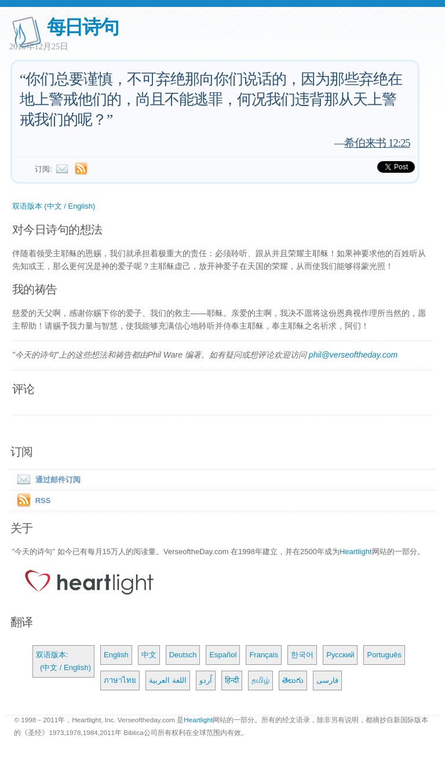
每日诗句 (82, 27)
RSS (43, 500)
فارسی (327, 680)
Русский (340, 654)
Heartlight (356, 551)
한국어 (302, 654)
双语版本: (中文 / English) (63, 661)
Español (222, 654)
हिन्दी (232, 680)
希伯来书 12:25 (377, 143)
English (116, 654)
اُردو (205, 680)
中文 (148, 654)
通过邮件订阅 (46, 479)
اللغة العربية (168, 680)
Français (263, 654)
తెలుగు (293, 680)
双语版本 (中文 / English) (54, 206)
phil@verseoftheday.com (353, 354)
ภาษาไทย (120, 680)
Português (384, 654)
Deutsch (183, 654)
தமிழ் (260, 680)
